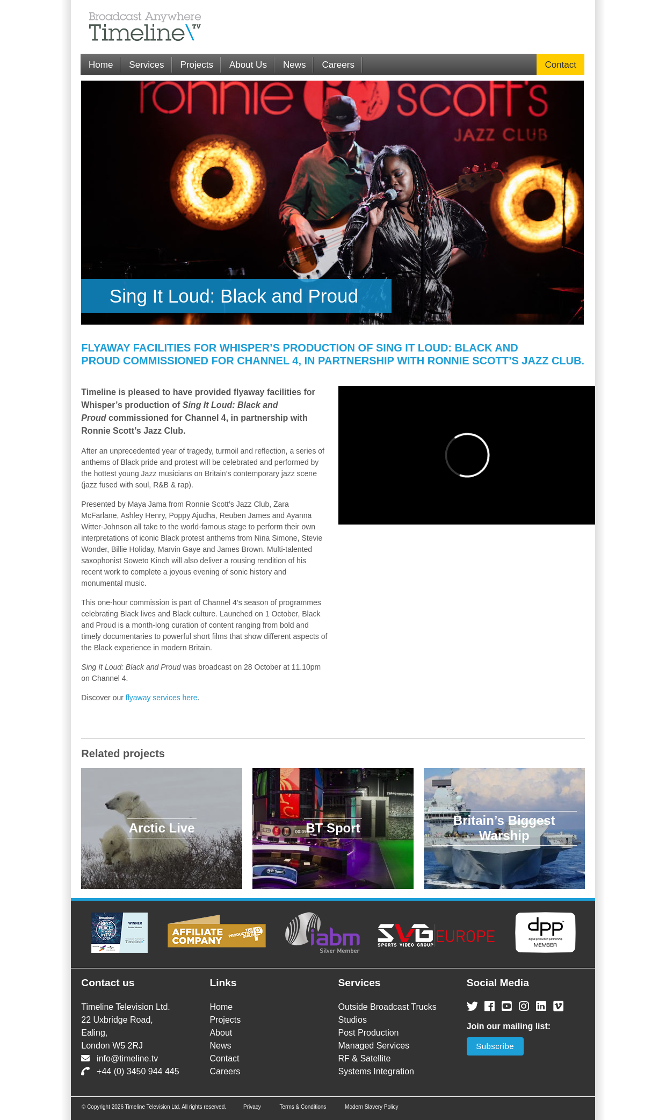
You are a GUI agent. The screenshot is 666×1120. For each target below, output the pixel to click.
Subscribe (495, 1046)
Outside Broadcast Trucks (387, 1006)
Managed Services (374, 1045)
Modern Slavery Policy (371, 1107)
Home (101, 65)
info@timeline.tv (119, 1058)
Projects (196, 65)
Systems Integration (376, 1071)
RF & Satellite (364, 1058)
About (220, 1032)
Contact (560, 65)
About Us (248, 65)
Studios (352, 1019)
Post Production (368, 1032)
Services (146, 65)
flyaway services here (162, 697)
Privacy (252, 1107)
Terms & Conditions (303, 1107)
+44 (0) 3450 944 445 (130, 1071)
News (294, 65)
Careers (338, 65)
